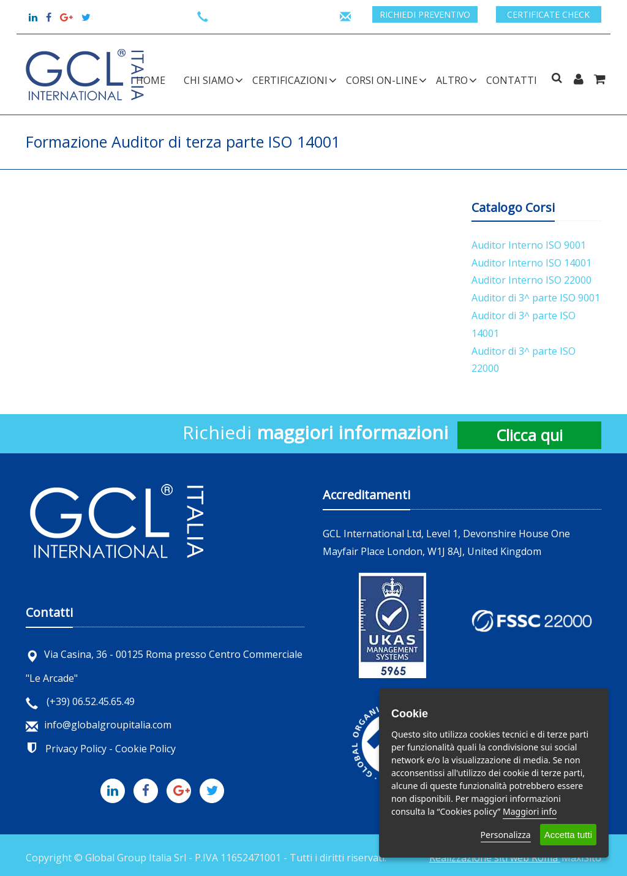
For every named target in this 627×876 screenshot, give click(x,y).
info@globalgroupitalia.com (98, 724)
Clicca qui (529, 435)
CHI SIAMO (209, 80)
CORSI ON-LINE (382, 80)
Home (150, 80)
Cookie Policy (145, 748)
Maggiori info (530, 811)
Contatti (511, 80)
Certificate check (548, 14)
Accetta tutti (568, 834)
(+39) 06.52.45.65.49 (80, 701)
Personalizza (506, 834)
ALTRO (452, 80)
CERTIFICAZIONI (290, 80)
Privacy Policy (76, 748)
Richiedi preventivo (425, 14)
